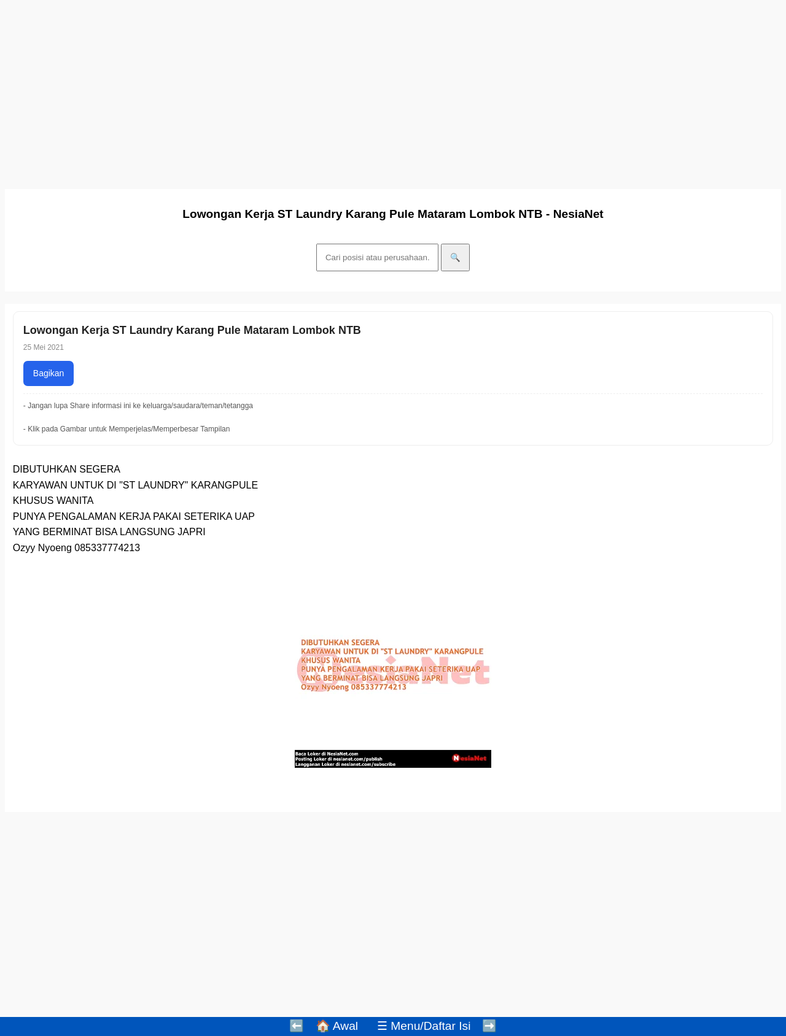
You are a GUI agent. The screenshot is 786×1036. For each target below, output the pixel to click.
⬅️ (296, 1025)
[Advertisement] (373, 91)
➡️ (489, 1025)
